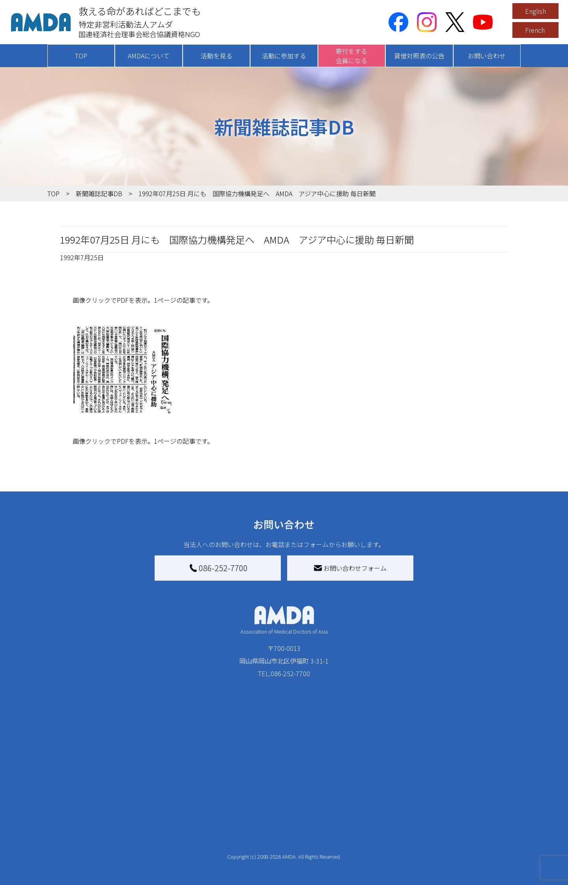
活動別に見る (147, 824)
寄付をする (242, 783)
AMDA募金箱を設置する (265, 846)
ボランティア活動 (153, 856)
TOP (81, 55)
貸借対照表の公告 (419, 55)
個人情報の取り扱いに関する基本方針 (469, 835)
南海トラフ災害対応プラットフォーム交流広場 (379, 816)
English (535, 11)
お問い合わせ (487, 55)
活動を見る (216, 55)
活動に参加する (284, 55)
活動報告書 (80, 827)
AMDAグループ (85, 814)
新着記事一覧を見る (156, 799)
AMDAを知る (77, 799)
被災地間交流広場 (356, 783)
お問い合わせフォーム (350, 568)
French (535, 30)
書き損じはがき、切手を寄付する (276, 828)
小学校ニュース (86, 840)
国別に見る (143, 811)
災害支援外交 (354, 799)
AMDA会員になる (256, 799)
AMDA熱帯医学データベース (89, 870)
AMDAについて (149, 55)
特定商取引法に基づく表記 (469, 799)
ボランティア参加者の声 (162, 868)
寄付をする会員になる (351, 55)
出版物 (74, 852)
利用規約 (444, 814)
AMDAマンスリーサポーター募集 (278, 811)
